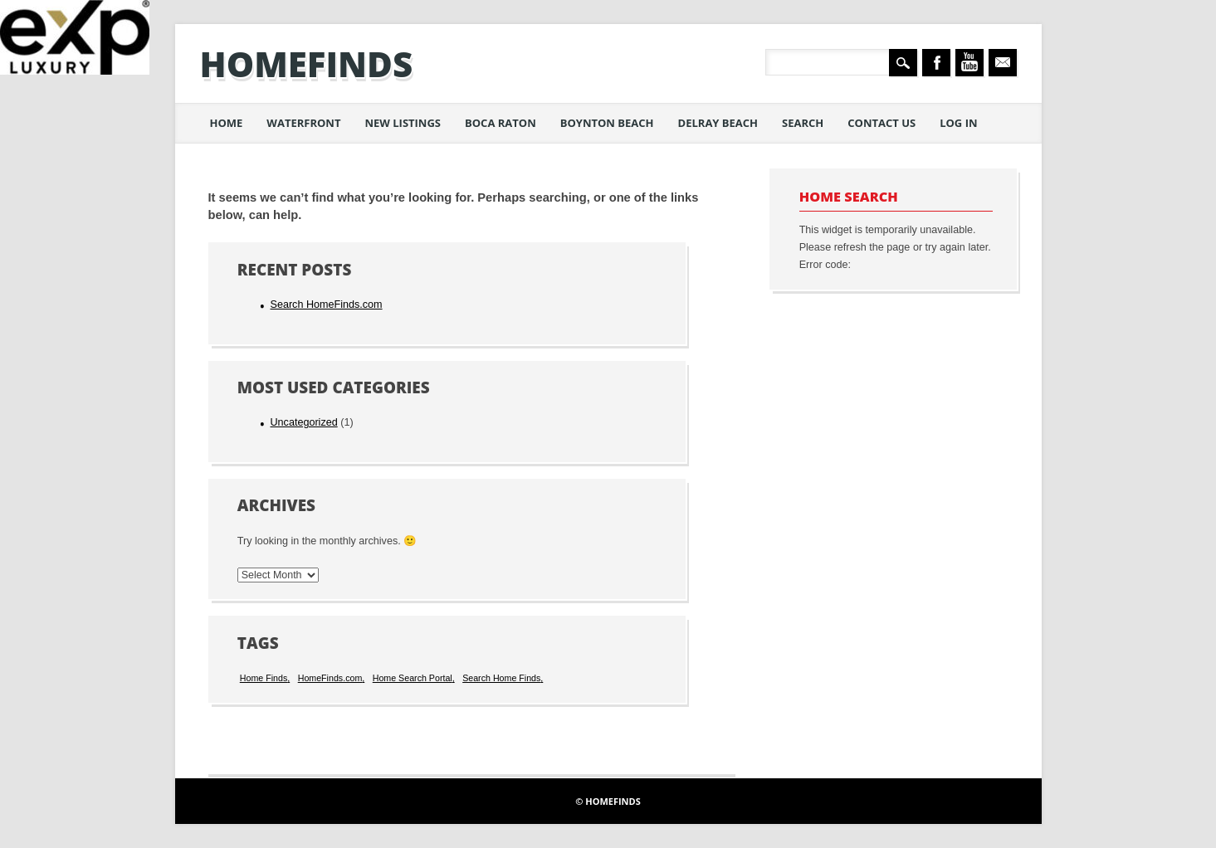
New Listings (402, 122)
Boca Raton (500, 122)
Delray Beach (718, 122)
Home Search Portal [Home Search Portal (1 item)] (412, 678)
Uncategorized (303, 422)
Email (1003, 62)
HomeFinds (306, 63)
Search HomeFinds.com (326, 304)
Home (226, 122)
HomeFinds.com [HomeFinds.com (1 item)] (330, 678)
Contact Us (881, 122)
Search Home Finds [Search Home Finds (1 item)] (501, 678)
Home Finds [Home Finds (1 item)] (263, 678)
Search (802, 122)
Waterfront (303, 122)
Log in (958, 122)
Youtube (969, 62)
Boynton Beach (607, 122)
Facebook (936, 62)
